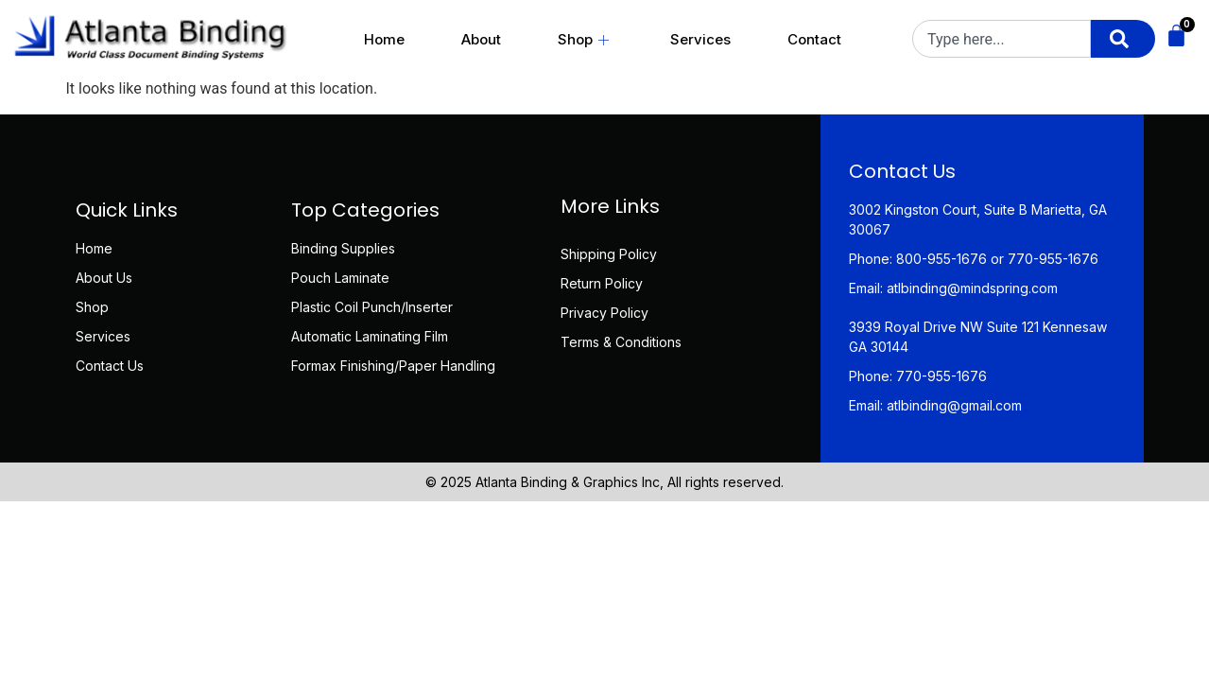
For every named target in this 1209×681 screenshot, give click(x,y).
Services (700, 39)
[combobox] (1001, 39)
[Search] (1123, 39)
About (481, 39)
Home (384, 39)
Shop (585, 39)
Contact (814, 39)
